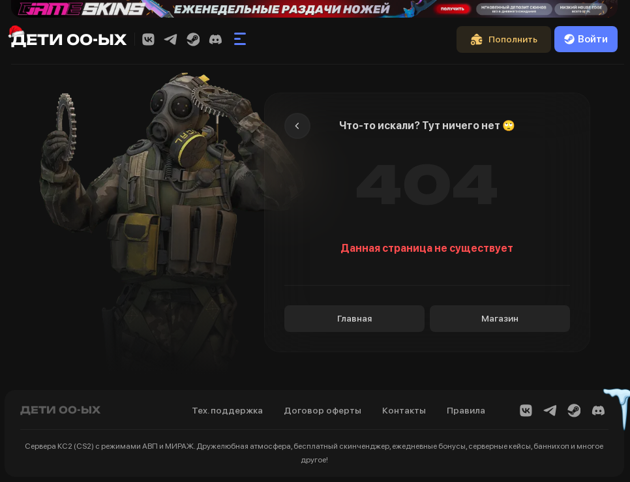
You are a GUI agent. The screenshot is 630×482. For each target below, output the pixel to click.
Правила (466, 410)
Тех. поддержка (227, 410)
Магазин (499, 318)
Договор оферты (322, 410)
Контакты (404, 410)
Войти (586, 39)
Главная (354, 318)
